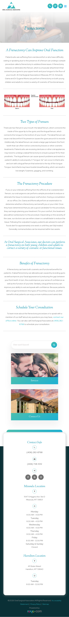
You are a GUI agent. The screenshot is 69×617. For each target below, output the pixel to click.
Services (34, 380)
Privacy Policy (35, 604)
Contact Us (34, 416)
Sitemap (45, 604)
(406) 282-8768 (34, 452)
